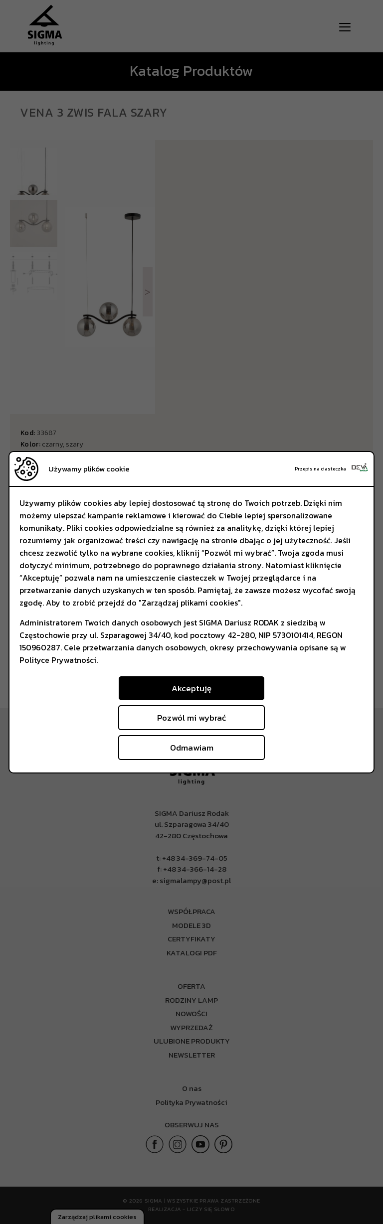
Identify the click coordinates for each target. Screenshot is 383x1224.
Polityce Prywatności (57, 660)
